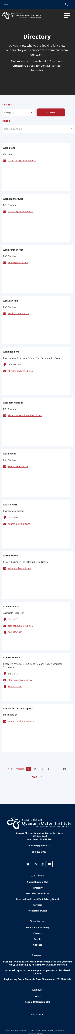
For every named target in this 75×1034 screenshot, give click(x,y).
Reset (6, 120)
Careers (37, 933)
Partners (37, 904)
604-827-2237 (15, 686)
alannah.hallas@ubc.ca (20, 625)
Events (37, 938)
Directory (37, 887)
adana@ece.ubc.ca (18, 466)
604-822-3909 (39, 851)
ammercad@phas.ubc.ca (21, 721)
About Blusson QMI (37, 881)
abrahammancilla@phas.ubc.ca (25, 415)
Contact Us (20, 66)
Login (37, 1014)
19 (64, 769)
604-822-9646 (15, 632)
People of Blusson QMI (37, 1001)
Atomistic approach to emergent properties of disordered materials (37, 972)
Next (37, 776)
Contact (37, 944)
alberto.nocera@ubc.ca (20, 679)
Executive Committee (37, 893)
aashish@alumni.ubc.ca (20, 211)
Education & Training (37, 927)
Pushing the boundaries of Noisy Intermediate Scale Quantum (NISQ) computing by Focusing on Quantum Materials (37, 963)
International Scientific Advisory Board (37, 899)
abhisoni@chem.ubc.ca (20, 370)
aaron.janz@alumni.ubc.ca (22, 160)
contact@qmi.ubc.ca (39, 845)
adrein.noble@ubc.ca (19, 568)
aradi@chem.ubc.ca (18, 313)
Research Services (37, 910)
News (37, 996)
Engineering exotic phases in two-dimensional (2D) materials (37, 979)
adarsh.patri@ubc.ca (19, 523)
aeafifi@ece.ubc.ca (18, 262)
